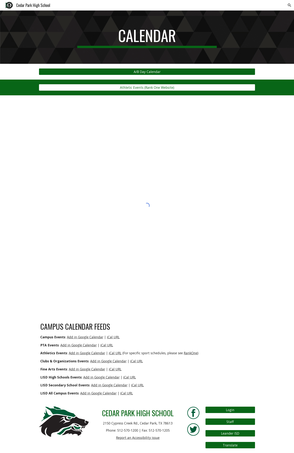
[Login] (230, 410)
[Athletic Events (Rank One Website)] (147, 87)
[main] (147, 37)
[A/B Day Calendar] (147, 71)
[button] (289, 5)
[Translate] (230, 445)
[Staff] (230, 421)
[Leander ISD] (230, 433)
